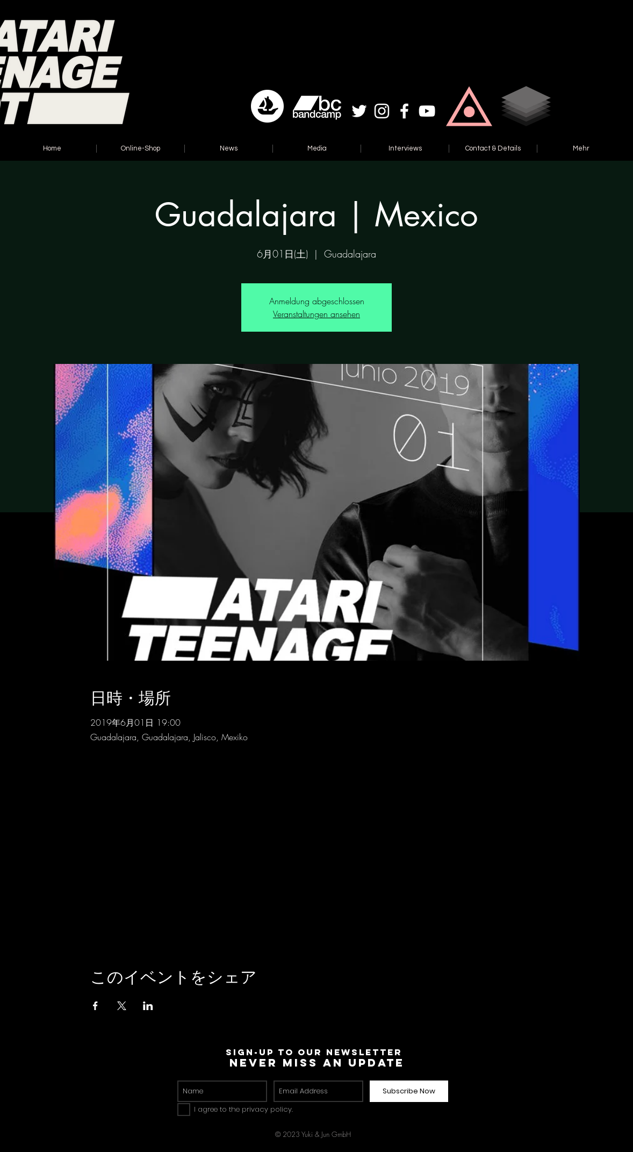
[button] (469, 106)
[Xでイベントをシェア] (122, 1005)
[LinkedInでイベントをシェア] (148, 1005)
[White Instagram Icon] (382, 111)
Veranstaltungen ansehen (316, 314)
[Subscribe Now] (409, 1091)
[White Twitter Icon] (359, 111)
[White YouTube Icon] (427, 111)
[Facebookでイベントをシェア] (95, 1005)
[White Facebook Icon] (404, 111)
